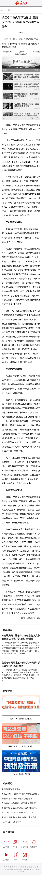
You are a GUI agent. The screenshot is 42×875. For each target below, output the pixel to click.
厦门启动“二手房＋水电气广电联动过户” (18, 813)
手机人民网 (25, 843)
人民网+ (15, 843)
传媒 (9, 10)
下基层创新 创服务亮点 (11, 789)
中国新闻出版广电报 (31, 39)
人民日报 (6, 843)
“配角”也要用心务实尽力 (11, 822)
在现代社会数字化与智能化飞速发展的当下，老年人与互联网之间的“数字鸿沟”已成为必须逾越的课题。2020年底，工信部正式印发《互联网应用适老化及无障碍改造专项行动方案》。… (20, 675)
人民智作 (25, 856)
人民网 (2, 10)
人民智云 (15, 856)
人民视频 (6, 856)
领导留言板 (34, 843)
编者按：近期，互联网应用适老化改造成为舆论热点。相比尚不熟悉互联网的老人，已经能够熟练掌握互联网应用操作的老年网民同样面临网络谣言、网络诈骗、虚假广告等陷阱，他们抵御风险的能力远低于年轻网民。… (20, 648)
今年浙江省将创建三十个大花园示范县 (17, 799)
